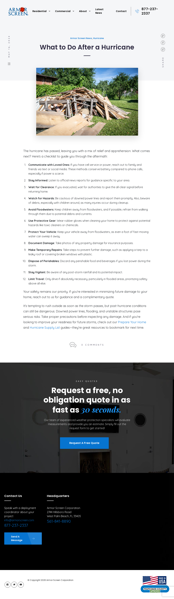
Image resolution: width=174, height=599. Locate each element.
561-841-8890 (59, 521)
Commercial (63, 11)
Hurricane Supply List (45, 328)
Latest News (99, 11)
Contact (121, 11)
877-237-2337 (150, 11)
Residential (39, 11)
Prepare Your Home (132, 322)
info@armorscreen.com (19, 520)
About (83, 11)
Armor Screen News (81, 38)
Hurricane (98, 38)
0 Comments (92, 344)
